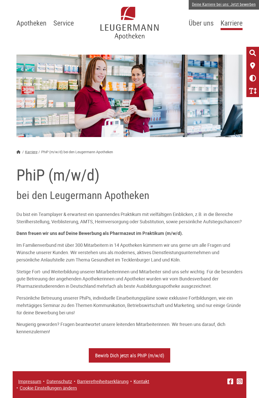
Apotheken (31, 23)
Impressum (29, 381)
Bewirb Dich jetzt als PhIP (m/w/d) (129, 355)
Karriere (232, 23)
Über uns (201, 23)
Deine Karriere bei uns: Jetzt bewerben (224, 4)
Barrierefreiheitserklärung (102, 381)
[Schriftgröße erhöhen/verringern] (252, 90)
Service (63, 23)
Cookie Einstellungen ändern (48, 388)
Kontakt (141, 381)
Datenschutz (59, 381)
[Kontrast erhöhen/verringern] (252, 78)
